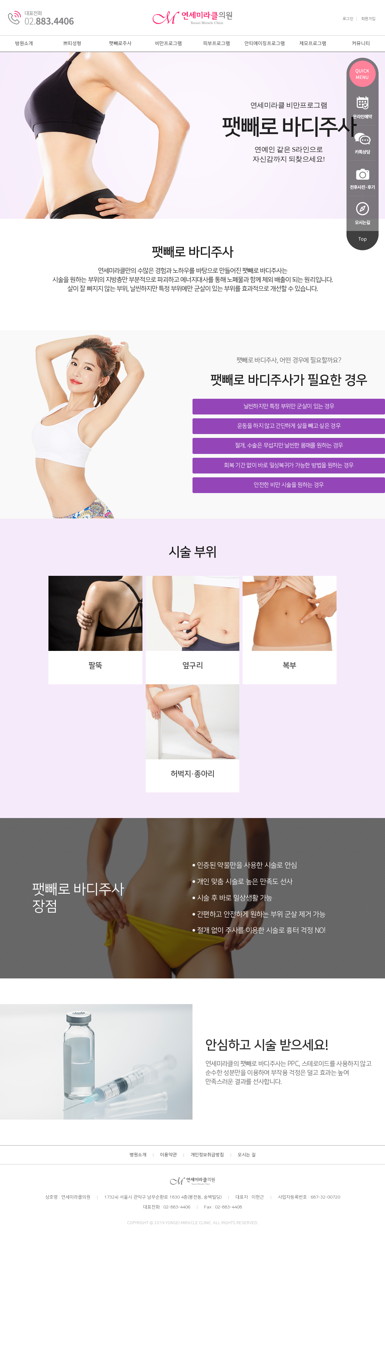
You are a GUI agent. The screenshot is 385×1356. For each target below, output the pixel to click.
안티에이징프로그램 (264, 43)
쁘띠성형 (72, 43)
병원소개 (24, 43)
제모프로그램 (312, 43)
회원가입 (368, 19)
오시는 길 (247, 1154)
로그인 (348, 19)
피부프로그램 (216, 43)
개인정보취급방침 (207, 1154)
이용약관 (168, 1154)
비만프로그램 (168, 43)
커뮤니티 (361, 43)
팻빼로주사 (120, 43)
